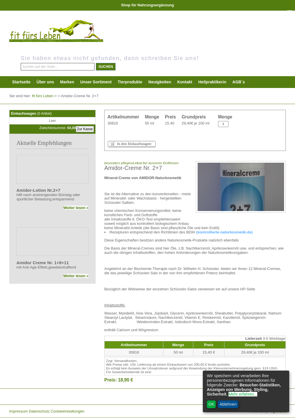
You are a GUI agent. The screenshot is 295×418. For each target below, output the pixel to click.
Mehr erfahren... (242, 394)
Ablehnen (228, 404)
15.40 (169, 123)
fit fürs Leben (43, 96)
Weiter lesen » (75, 208)
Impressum (18, 411)
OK (211, 404)
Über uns (45, 82)
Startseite (21, 82)
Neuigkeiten (159, 82)
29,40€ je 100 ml (195, 123)
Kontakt (184, 82)
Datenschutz (39, 411)
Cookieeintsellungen (67, 411)
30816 (112, 123)
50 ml (149, 123)
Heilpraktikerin (212, 82)
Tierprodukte (130, 82)
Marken (67, 82)
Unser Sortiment (96, 82)
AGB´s (238, 82)
